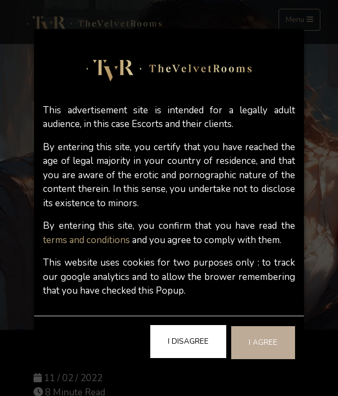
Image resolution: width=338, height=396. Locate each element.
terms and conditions (86, 240)
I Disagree (188, 341)
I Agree (263, 342)
